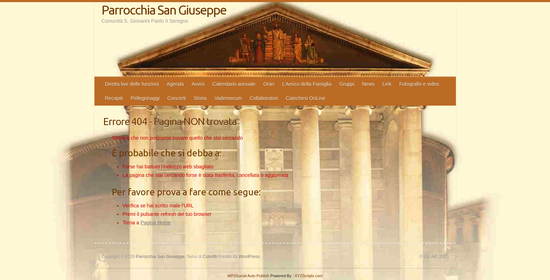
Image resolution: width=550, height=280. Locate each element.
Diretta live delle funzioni (132, 84)
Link (387, 84)
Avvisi (198, 84)
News (368, 84)
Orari (268, 84)
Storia (200, 98)
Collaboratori (264, 98)
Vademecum (228, 98)
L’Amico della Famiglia (306, 84)
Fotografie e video (419, 84)
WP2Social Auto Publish (248, 276)
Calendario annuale (233, 84)
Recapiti (114, 98)
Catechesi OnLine (305, 98)
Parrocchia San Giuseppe (164, 9)
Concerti (176, 98)
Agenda (175, 84)
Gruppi (346, 84)
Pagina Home (156, 222)
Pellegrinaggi (145, 98)
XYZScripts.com (309, 276)
